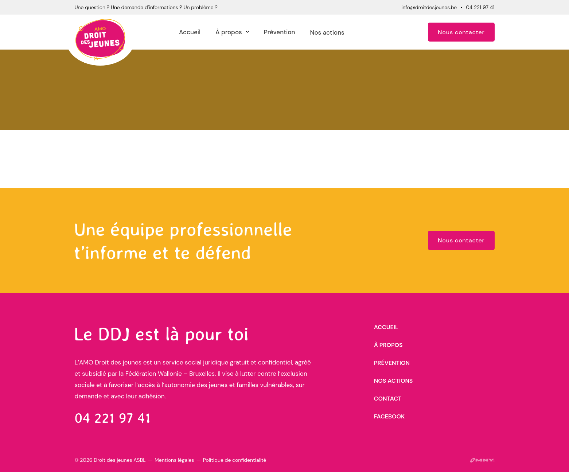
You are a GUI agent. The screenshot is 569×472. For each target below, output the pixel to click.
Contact (387, 398)
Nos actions (327, 32)
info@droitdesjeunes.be (429, 7)
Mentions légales (174, 460)
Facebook (389, 416)
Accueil (189, 32)
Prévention (279, 32)
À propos (228, 32)
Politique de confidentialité (234, 460)
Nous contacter (461, 32)
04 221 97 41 (480, 7)
